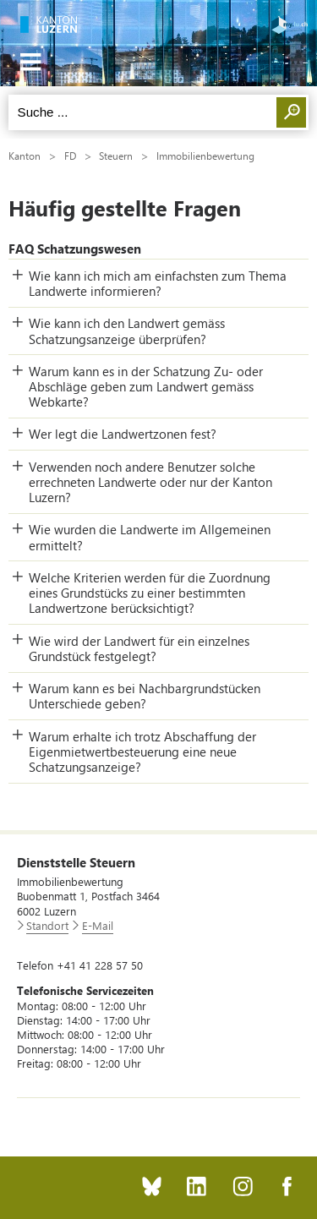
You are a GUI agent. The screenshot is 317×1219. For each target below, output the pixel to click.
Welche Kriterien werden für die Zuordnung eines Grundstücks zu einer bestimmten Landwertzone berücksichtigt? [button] (150, 592)
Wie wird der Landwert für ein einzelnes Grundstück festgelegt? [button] (139, 648)
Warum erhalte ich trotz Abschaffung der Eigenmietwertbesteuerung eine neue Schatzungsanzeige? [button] (142, 751)
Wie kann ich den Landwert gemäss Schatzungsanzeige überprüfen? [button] (127, 330)
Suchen (291, 112)
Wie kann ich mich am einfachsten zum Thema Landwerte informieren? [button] (158, 283)
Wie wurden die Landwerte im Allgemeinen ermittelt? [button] (150, 537)
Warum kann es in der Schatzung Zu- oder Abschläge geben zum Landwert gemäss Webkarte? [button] (146, 386)
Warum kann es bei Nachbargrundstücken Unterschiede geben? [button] (144, 696)
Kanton (24, 155)
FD (70, 155)
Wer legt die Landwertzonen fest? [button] (122, 433)
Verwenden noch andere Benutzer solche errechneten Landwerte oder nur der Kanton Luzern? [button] (150, 482)
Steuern (116, 155)
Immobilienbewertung (205, 155)
